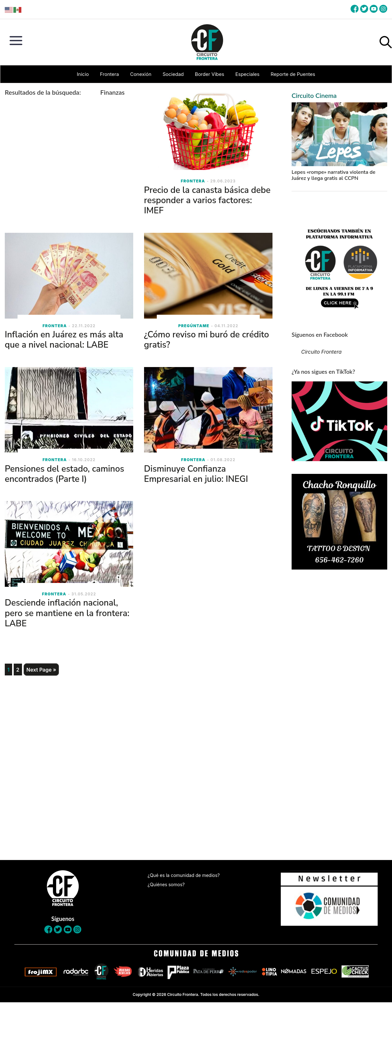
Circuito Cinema (314, 95)
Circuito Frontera (321, 352)
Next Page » (41, 670)
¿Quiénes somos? (166, 884)
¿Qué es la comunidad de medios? (184, 875)
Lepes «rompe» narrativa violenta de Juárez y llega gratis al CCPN (333, 175)
